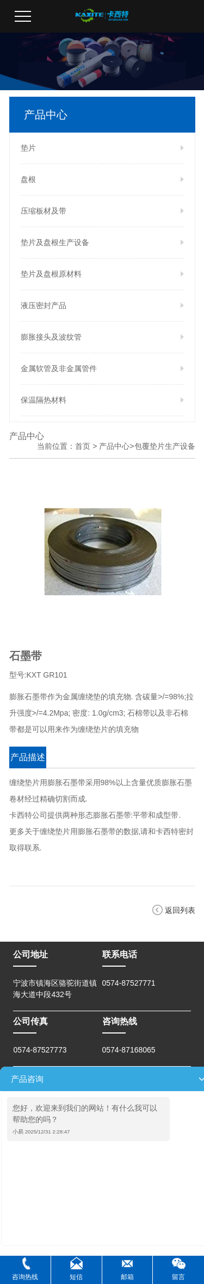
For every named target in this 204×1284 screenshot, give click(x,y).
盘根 (28, 179)
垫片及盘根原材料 (51, 274)
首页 (82, 446)
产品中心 (114, 446)
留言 (178, 1277)
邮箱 (127, 1277)
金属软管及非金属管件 (59, 368)
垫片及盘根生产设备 (55, 242)
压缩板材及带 (43, 210)
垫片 (28, 147)
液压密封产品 (43, 305)
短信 (76, 1277)
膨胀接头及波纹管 (51, 337)
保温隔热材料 (43, 400)
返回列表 (180, 910)
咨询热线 (25, 1277)
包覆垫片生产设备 (164, 446)
